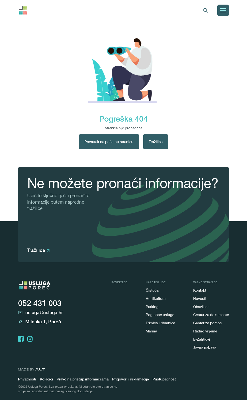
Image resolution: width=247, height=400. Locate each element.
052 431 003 (40, 303)
